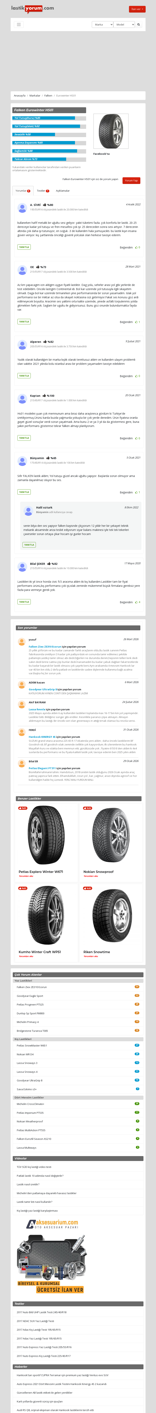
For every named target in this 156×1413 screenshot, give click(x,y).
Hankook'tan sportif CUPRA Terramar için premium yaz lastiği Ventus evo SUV (62, 1375)
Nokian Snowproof (99, 872)
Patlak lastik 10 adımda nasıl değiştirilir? (40, 1175)
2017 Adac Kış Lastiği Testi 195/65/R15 (39, 1329)
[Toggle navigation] (19, 24)
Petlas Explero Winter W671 (41, 872)
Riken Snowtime (97, 952)
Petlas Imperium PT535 (30, 1113)
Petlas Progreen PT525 (30, 1004)
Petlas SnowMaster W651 (32, 1045)
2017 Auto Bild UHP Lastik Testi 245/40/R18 (41, 1312)
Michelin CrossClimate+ (30, 1104)
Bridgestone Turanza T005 (32, 1031)
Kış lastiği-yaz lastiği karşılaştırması (37, 1210)
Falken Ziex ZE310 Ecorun (32, 987)
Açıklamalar (63, 190)
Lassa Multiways (26, 1147)
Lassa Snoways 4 (27, 1072)
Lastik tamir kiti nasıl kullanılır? (34, 1202)
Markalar (35, 95)
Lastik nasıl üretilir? (28, 1184)
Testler (43, 190)
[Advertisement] (78, 60)
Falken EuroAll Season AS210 (34, 1139)
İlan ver (136, 9)
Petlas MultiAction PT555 (31, 1130)
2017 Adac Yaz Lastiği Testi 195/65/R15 (39, 1338)
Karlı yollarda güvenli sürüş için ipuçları (40, 1401)
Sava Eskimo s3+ (27, 1089)
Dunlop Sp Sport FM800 (30, 1013)
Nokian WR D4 (25, 1054)
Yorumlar (23, 190)
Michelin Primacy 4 (28, 1022)
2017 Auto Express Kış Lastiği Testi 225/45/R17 (43, 1356)
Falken (48, 95)
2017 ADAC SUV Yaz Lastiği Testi (35, 1321)
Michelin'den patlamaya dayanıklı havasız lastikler (47, 1193)
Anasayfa (19, 95)
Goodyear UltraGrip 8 (29, 1080)
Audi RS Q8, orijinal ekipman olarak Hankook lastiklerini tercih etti (55, 1410)
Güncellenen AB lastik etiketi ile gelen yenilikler (44, 1392)
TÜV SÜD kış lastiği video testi (34, 1167)
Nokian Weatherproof (30, 1121)
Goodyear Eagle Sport (30, 996)
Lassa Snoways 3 (27, 1063)
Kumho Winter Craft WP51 (40, 952)
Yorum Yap (131, 180)
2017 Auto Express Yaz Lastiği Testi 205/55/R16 (44, 1347)
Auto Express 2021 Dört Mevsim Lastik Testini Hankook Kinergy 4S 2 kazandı (61, 1384)
